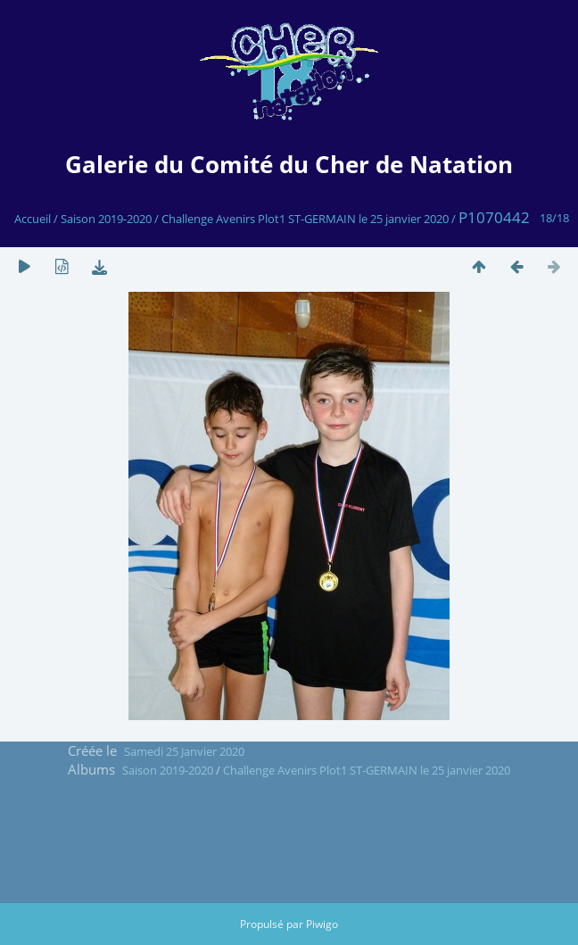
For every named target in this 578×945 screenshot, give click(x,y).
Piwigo (322, 924)
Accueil (32, 219)
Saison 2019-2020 (106, 219)
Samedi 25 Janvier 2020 (184, 751)
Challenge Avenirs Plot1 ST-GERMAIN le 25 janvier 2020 (305, 219)
